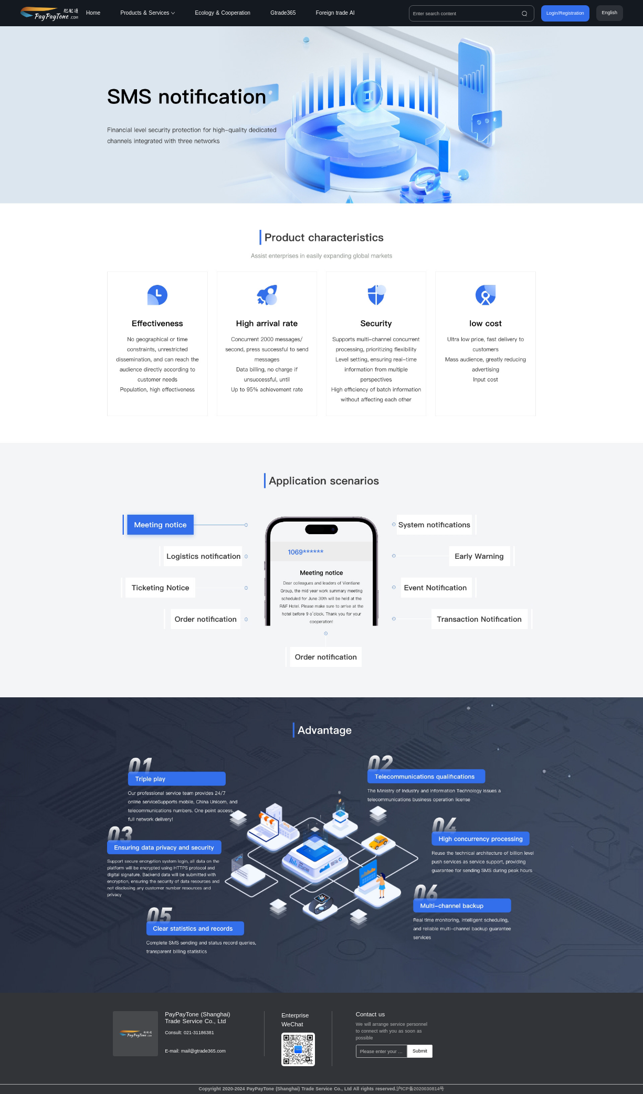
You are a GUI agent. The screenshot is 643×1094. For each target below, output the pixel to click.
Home (93, 13)
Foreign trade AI (335, 13)
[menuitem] (103, 13)
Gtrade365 (283, 13)
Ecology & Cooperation (222, 13)
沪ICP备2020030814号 (420, 1088)
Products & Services (147, 13)
